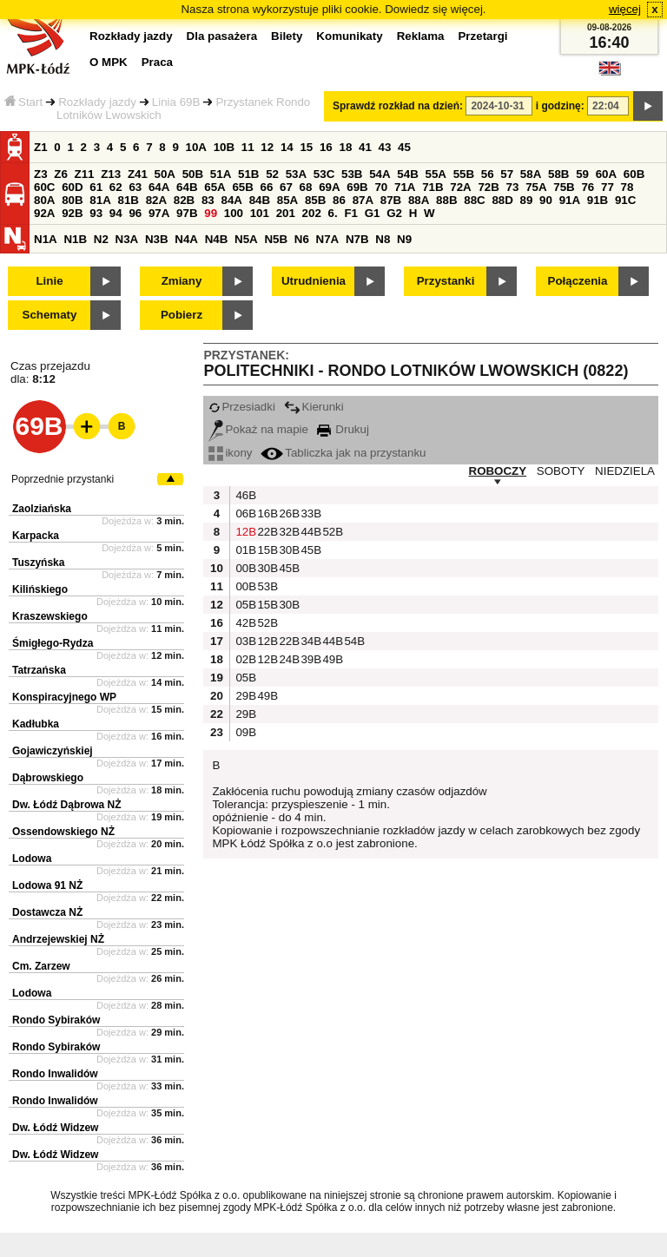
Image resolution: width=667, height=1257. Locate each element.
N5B (275, 239)
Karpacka (35, 536)
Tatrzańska (39, 670)
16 (326, 147)
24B (287, 659)
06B (244, 513)
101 (259, 213)
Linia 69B (176, 102)
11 (247, 147)
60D (72, 187)
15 (306, 147)
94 (115, 213)
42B (244, 622)
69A (329, 187)
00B (244, 568)
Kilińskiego (40, 589)
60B (634, 174)
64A (159, 187)
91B (597, 200)
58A (530, 174)
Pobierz (181, 314)
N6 (301, 239)
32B (287, 531)
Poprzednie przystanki (62, 479)
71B (432, 187)
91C (625, 200)
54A (379, 174)
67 (286, 187)
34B (309, 641)
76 (587, 187)
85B (315, 200)
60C (44, 187)
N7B (357, 239)
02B (244, 659)
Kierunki (314, 406)
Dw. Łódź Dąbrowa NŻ (67, 805)
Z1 (41, 147)
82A (156, 200)
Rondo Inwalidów (55, 1074)
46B (244, 495)
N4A (186, 239)
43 (385, 147)
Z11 (85, 174)
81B (127, 200)
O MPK (108, 62)
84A (231, 200)
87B (390, 200)
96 (135, 213)
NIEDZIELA (625, 470)
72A (460, 187)
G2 (394, 213)
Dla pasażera (222, 36)
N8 (382, 239)
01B (244, 549)
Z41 (138, 174)
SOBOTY (561, 470)
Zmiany (182, 280)
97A (159, 213)
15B (265, 549)
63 (135, 187)
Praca (157, 62)
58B (558, 174)
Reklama (421, 36)
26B (287, 513)
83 (208, 200)
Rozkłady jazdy (97, 102)
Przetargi (482, 36)
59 (582, 174)
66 (267, 187)
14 (287, 147)
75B (563, 187)
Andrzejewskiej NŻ (58, 939)
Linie (49, 280)
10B (224, 147)
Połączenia (578, 280)
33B (309, 513)
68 (306, 187)
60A (606, 174)
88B (446, 200)
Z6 (61, 174)
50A (165, 174)
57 (506, 174)
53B (351, 174)
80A (44, 200)
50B (192, 174)
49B (331, 659)
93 (95, 213)
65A (214, 187)
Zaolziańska (41, 509)
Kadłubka (35, 724)
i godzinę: (560, 106)
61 (95, 187)
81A (99, 200)
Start (23, 102)
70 (380, 187)
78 (627, 187)
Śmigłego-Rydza (52, 643)
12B (244, 531)
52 (272, 174)
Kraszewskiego (50, 616)
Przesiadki (241, 406)
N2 (101, 239)
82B (184, 200)
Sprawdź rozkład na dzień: (398, 106)
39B (309, 659)
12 (267, 147)
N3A (127, 239)
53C (324, 174)
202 (311, 213)
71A (404, 187)
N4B (216, 239)
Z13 (111, 174)
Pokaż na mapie (258, 429)
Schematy (50, 314)
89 (526, 200)
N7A (328, 239)
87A (363, 200)
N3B (156, 239)
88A (418, 200)
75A (535, 187)
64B (186, 187)
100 (233, 213)
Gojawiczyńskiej (52, 751)
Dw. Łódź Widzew (55, 1128)
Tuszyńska (38, 562)
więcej (625, 9)
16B (265, 513)
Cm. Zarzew (41, 966)
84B (259, 200)
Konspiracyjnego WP (64, 697)
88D (502, 200)
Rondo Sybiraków (56, 1020)
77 (607, 187)
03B (244, 641)
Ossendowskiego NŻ (63, 832)
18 (345, 147)
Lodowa (31, 858)
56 (487, 174)
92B (72, 213)
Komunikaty (349, 36)
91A (569, 200)
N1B (75, 239)
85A (287, 200)
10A (196, 147)
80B (72, 200)
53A (296, 174)
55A (435, 174)
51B (248, 174)
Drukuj (343, 429)
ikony (230, 452)
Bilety (286, 36)
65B (242, 187)
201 (285, 213)
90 (545, 200)
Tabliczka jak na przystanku (343, 452)
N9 (404, 239)
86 (339, 200)
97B (186, 213)
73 (512, 187)
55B (463, 174)
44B (309, 531)
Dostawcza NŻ (47, 912)
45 (404, 147)
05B (244, 604)
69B (357, 187)
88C (474, 200)
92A (44, 213)
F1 (351, 213)
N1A (45, 239)
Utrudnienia (313, 280)
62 (115, 187)
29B (244, 695)
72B (488, 187)
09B (244, 732)
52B (331, 531)
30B (287, 549)
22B (265, 531)
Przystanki (446, 280)
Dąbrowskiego (47, 778)
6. (333, 213)
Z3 (41, 174)
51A (220, 174)
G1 (372, 213)
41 (365, 147)
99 (210, 213)
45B (309, 549)
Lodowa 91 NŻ (47, 885)
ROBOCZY (498, 470)
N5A (246, 239)
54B (407, 174)
